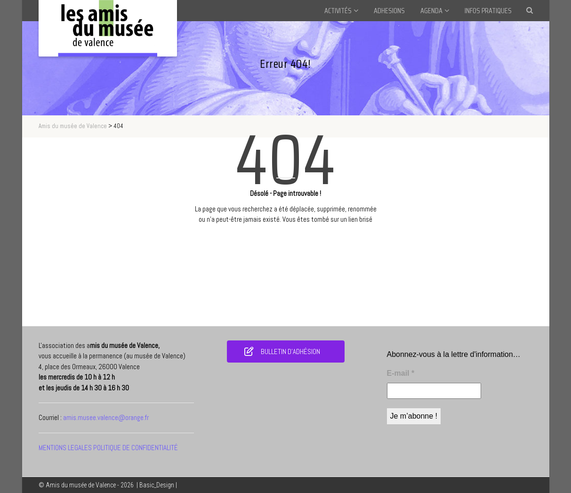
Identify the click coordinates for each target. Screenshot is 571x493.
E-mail (401, 373)
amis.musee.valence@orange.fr (106, 417)
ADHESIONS (389, 10)
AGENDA (431, 10)
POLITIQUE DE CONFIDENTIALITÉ (135, 447)
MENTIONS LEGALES (65, 447)
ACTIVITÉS (338, 10)
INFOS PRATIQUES (488, 10)
